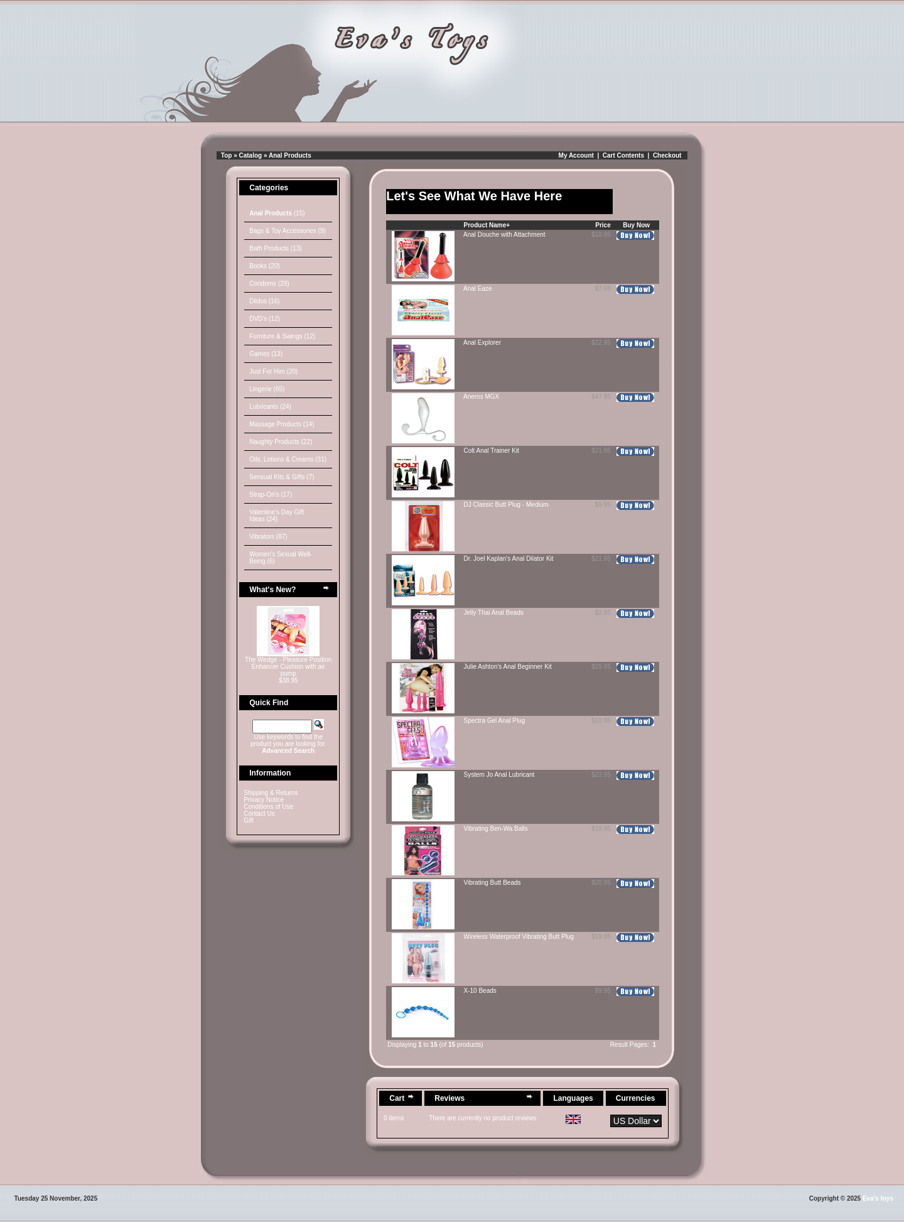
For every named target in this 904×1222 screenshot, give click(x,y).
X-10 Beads (480, 990)
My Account (576, 155)
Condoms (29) (269, 283)
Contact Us (259, 813)
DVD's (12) (264, 318)
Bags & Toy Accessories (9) (287, 230)
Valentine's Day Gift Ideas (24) (276, 515)
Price (602, 225)
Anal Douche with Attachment (504, 234)
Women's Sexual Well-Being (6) (280, 558)
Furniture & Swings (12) (282, 336)
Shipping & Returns (271, 792)
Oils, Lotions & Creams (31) (287, 459)
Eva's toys (878, 1198)
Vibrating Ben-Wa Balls (496, 828)
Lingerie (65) (266, 389)
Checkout (667, 155)
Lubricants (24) (270, 406)
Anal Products (290, 155)
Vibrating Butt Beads (492, 882)
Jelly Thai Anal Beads (494, 612)
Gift (249, 820)
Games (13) (265, 353)
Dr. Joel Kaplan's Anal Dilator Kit (509, 558)
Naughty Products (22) (280, 441)
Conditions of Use (268, 806)
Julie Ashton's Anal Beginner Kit (508, 666)
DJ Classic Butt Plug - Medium (506, 504)
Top (226, 155)
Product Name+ (487, 225)
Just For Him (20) (273, 371)
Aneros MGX (481, 396)
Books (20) (264, 265)
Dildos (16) (264, 301)
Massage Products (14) (281, 424)
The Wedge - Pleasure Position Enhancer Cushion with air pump (288, 666)
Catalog (250, 155)
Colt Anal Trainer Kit (491, 450)
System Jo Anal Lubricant (499, 774)
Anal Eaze (477, 288)
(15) (276, 213)
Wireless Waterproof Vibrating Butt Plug (519, 936)
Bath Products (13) (275, 248)
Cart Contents (623, 155)
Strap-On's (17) (270, 494)
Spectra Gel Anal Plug (494, 720)
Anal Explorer (482, 342)
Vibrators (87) (268, 536)
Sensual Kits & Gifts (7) (281, 476)
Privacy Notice (264, 799)
